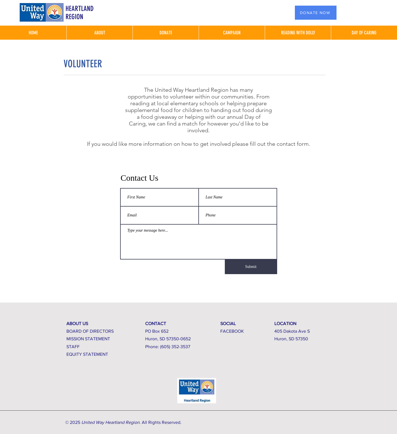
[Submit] (251, 266)
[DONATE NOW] (316, 13)
